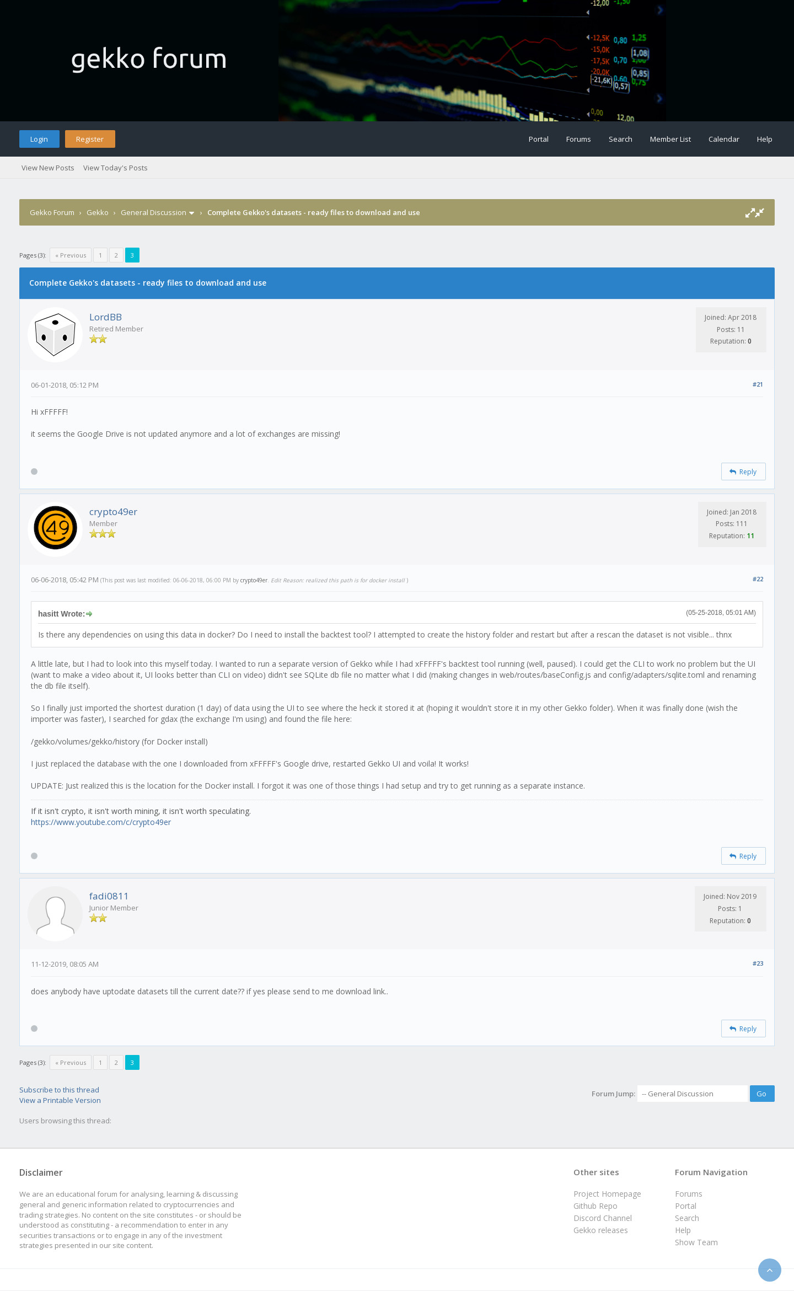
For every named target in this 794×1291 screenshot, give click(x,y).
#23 (758, 963)
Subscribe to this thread (59, 1090)
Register (90, 139)
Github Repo (595, 1206)
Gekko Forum (52, 212)
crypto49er (113, 511)
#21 (758, 384)
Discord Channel (602, 1218)
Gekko (98, 212)
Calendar (724, 139)
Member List (670, 139)
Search (620, 139)
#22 (758, 579)
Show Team (696, 1242)
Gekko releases (600, 1230)
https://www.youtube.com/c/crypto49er (101, 822)
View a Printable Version (60, 1100)
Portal (539, 139)
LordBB (105, 316)
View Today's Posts (115, 168)
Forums (578, 139)
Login (39, 139)
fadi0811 (109, 896)
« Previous (70, 255)
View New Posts (48, 168)
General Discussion (153, 212)
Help (764, 139)
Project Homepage (607, 1193)
